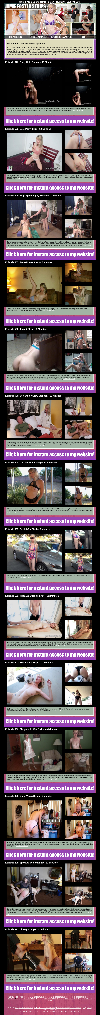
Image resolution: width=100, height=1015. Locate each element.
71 (68, 999)
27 (60, 997)
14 (33, 997)
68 (61, 999)
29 (64, 997)
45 (13, 999)
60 (45, 999)
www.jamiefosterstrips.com (24, 1008)
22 (49, 997)
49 (21, 999)
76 (78, 999)
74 (74, 999)
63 (51, 999)
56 (36, 999)
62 (49, 999)
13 (30, 997)
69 (63, 999)
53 (30, 999)
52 (28, 999)
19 (43, 997)
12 (28, 997)
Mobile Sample (61, 37)
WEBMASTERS (76, 1011)
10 (24, 997)
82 (91, 999)
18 (41, 997)
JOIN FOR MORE (77, 110)
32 (70, 997)
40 (87, 997)
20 (45, 997)
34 (75, 997)
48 (19, 999)
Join (84, 37)
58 (40, 999)
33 (72, 997)
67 (59, 999)
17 (39, 997)
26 (58, 997)
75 (76, 999)
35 (77, 997)
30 (66, 997)
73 (72, 999)
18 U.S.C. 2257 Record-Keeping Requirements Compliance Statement (57, 1008)
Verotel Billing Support (41, 1011)
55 (34, 999)
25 (56, 997)
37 (81, 997)
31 (68, 997)
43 (9, 999)
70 (66, 999)
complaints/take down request (60, 1011)
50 (24, 999)
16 (37, 997)
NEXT (50, 1000)
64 (53, 999)
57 (38, 999)
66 (57, 999)
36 (79, 997)
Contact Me (53, 1009)
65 (55, 999)
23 (52, 997)
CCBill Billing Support (25, 1011)
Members (15, 37)
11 (26, 997)
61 (47, 999)
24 (54, 997)
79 (85, 999)
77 (80, 999)
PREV (10, 997)
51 (26, 999)
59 (43, 999)
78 (82, 999)
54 (32, 999)
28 (62, 997)
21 (47, 997)
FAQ (84, 1008)
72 (70, 999)
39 (85, 997)
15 (35, 997)
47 (17, 999)
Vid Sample (38, 37)
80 (87, 999)
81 (89, 999)
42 (91, 997)
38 (83, 997)
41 (89, 997)
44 (11, 999)
